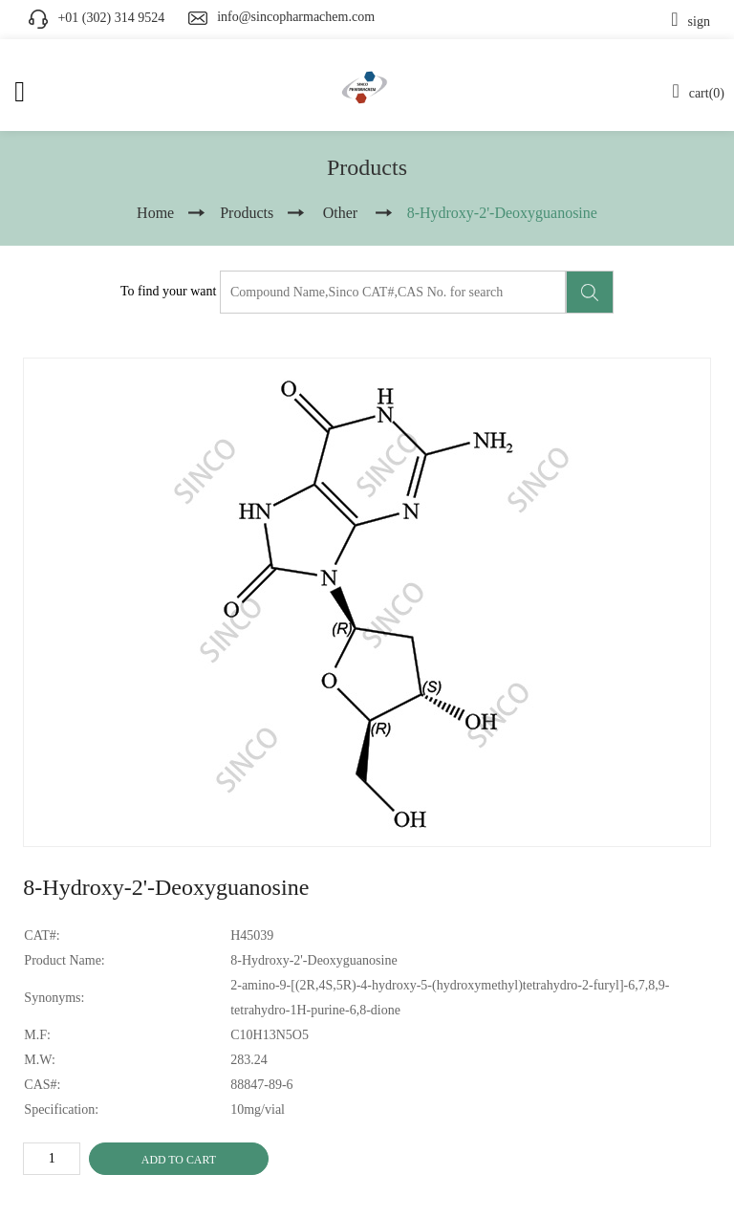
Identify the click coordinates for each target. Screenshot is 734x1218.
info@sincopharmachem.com (296, 17)
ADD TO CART (178, 1159)
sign (690, 21)
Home (155, 213)
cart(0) (698, 93)
